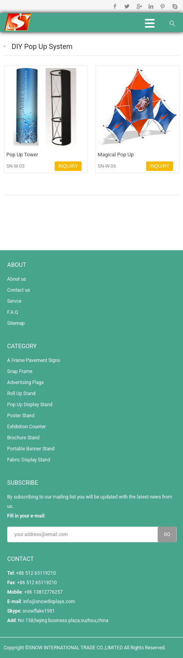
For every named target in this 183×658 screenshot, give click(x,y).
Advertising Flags (25, 382)
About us (16, 279)
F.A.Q (12, 312)
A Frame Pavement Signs (33, 360)
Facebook (115, 6)
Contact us (18, 290)
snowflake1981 (39, 611)
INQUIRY (68, 166)
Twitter (127, 6)
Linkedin (151, 6)
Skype (174, 6)
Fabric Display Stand (28, 460)
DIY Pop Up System (41, 46)
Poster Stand (20, 415)
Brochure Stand (23, 438)
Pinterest (163, 6)
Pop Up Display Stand (29, 404)
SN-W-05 (15, 166)
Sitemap (16, 323)
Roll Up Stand (21, 393)
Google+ (139, 6)
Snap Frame (19, 371)
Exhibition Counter (26, 426)
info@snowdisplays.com (49, 601)
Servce (14, 301)
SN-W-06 (107, 166)
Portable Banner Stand (31, 449)
